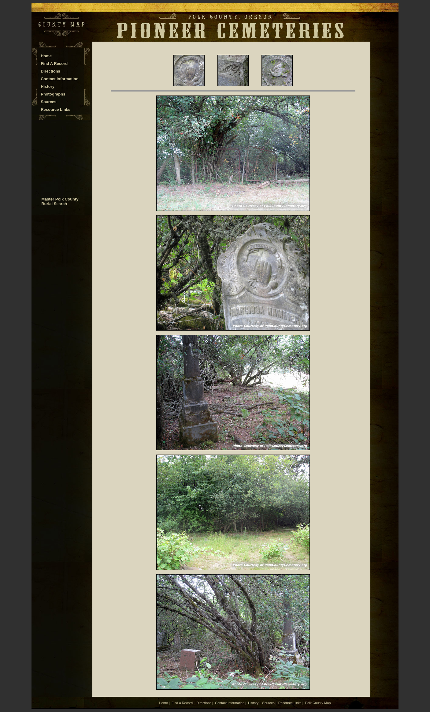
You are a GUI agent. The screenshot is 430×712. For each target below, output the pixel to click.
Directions (50, 71)
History (47, 86)
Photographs (53, 94)
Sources (48, 101)
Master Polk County (59, 199)
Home (46, 56)
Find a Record (182, 703)
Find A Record (54, 63)
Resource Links (55, 109)
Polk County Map (318, 703)
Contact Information (60, 79)
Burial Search (54, 203)
